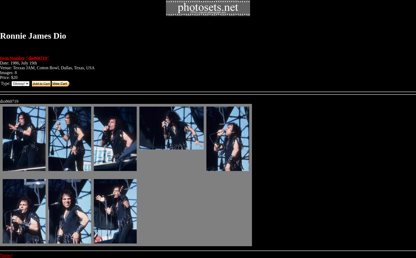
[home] (6, 255)
